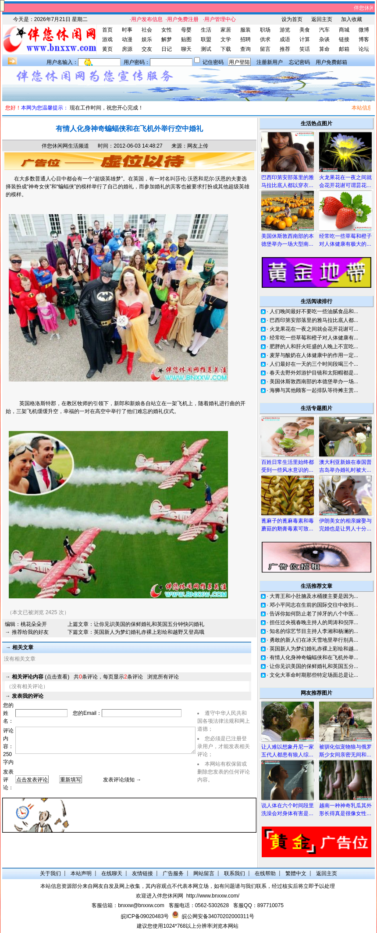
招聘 (245, 39)
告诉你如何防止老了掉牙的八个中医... (314, 614)
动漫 (127, 39)
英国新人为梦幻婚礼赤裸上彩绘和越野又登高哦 (149, 632)
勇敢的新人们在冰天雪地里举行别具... (314, 640)
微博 (364, 30)
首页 (107, 30)
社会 (147, 30)
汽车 (324, 30)
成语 (285, 39)
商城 (344, 30)
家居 (226, 30)
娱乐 (147, 39)
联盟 (206, 39)
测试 (206, 49)
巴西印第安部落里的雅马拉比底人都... (314, 320)
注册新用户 (269, 62)
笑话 (304, 49)
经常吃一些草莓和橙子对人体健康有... (314, 338)
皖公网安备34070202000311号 (218, 916)
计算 (304, 39)
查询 (245, 49)
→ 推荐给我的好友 (26, 632)
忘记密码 (299, 62)
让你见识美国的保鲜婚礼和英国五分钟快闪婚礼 (149, 624)
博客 (364, 39)
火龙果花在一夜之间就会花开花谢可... (314, 329)
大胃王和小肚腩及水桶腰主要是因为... (314, 596)
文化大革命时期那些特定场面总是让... (314, 675)
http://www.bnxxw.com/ (212, 896)
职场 (265, 30)
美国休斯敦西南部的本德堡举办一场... (314, 381)
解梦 (166, 39)
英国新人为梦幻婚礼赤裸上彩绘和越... (314, 649)
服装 (245, 30)
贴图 (186, 39)
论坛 (364, 49)
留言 (265, 49)
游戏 (107, 39)
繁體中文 (295, 873)
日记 (166, 49)
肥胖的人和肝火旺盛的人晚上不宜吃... (314, 346)
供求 (265, 39)
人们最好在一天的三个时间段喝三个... (314, 364)
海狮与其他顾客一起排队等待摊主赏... (314, 390)
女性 (166, 30)
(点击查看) (40, 677)
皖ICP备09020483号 (145, 916)
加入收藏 (351, 19)
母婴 (186, 30)
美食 (304, 30)
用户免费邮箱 (331, 62)
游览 (285, 30)
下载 (226, 49)
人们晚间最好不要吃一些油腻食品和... (314, 311)
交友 (147, 49)
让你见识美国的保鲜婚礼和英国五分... (314, 666)
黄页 (107, 49)
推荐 (285, 49)
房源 (127, 49)
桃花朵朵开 (34, 624)
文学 (226, 39)
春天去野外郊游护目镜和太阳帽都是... (314, 373)
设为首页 (291, 19)
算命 (324, 49)
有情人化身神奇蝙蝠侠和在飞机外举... (314, 657)
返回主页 (321, 19)
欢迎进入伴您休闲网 (159, 896)
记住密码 (213, 62)
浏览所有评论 (163, 677)
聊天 (186, 49)
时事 (127, 30)
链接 (344, 39)
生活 (206, 30)
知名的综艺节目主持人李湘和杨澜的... (314, 631)
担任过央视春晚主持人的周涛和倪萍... (314, 622)
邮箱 (344, 49)
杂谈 (324, 39)
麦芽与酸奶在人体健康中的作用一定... (314, 355)
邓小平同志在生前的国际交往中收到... (314, 605)
